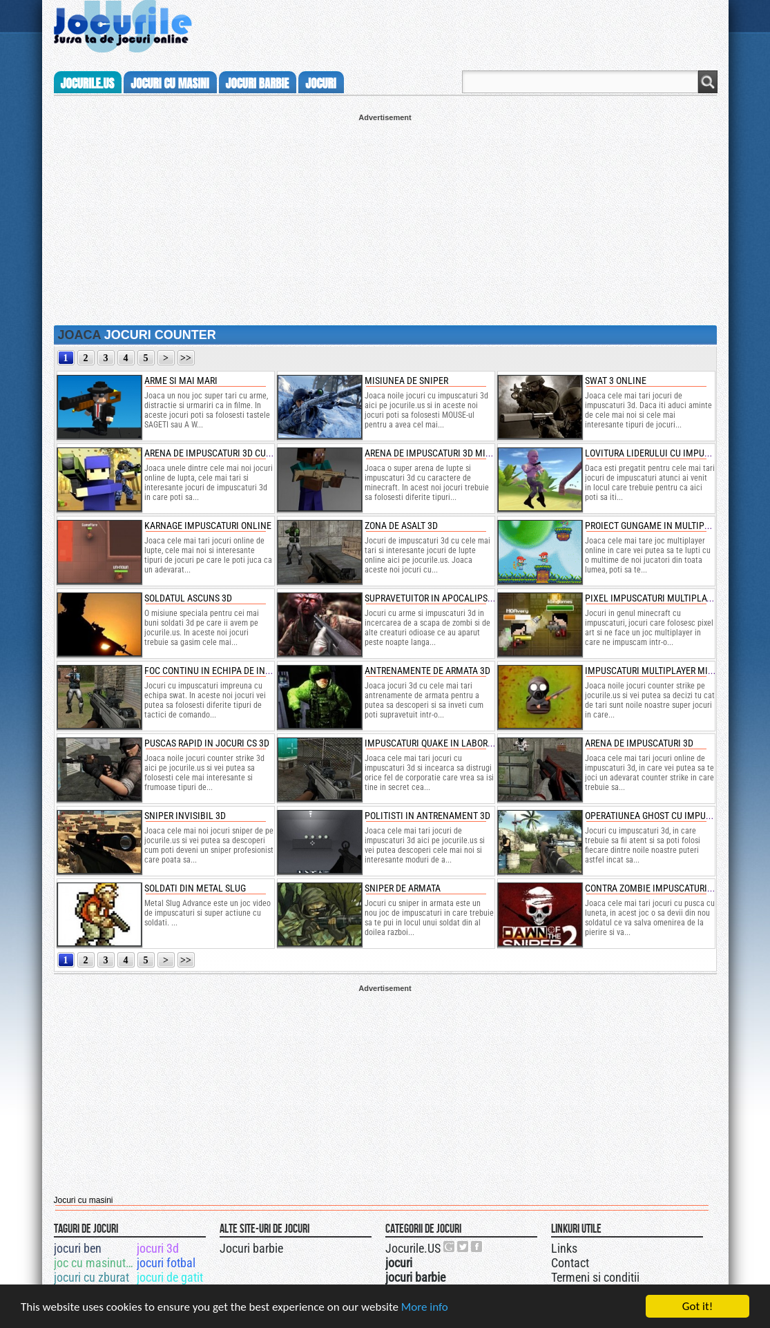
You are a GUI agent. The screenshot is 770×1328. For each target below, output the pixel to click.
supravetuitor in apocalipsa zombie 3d (452, 598)
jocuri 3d (158, 1248)
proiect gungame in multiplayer (657, 525)
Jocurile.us (88, 84)
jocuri (320, 84)
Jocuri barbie (251, 1248)
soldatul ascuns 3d (188, 598)
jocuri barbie (257, 84)
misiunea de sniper (406, 380)
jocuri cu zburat (91, 1277)
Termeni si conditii (595, 1277)
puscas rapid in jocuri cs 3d (206, 743)
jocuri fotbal (166, 1262)
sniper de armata (403, 888)
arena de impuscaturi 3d (639, 743)
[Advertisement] (385, 218)
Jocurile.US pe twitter (463, 1246)
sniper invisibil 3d (185, 815)
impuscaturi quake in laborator (436, 743)
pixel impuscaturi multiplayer (653, 598)
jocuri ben (78, 1248)
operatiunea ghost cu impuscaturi (662, 815)
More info (424, 1309)
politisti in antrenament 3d (427, 815)
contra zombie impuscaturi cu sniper (668, 888)
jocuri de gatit (170, 1277)
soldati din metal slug (195, 888)
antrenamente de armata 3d (427, 670)
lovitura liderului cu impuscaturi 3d (667, 453)
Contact (570, 1262)
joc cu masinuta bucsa (94, 1262)
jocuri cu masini (170, 84)
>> (185, 358)
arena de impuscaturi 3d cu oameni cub (231, 453)
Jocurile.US (413, 1248)
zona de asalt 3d (401, 525)
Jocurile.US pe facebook (477, 1246)
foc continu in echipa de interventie (226, 670)
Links (564, 1248)
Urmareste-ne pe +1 (449, 1246)
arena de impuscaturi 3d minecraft (443, 453)
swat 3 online (615, 380)
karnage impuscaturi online (207, 525)
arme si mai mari (181, 380)
